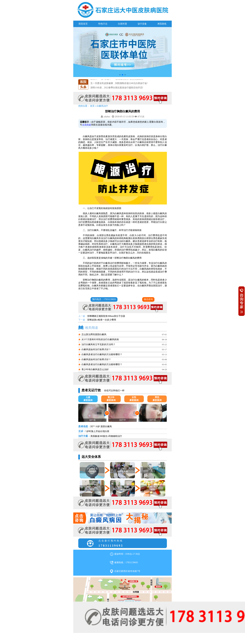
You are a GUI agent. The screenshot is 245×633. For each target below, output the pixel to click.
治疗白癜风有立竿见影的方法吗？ (98, 344)
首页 (92, 106)
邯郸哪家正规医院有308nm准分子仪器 (106, 316)
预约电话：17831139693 (104, 299)
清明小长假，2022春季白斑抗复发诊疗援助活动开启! (116, 87)
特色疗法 (102, 24)
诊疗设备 (142, 24)
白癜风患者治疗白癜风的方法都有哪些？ (102, 354)
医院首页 (83, 24)
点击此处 (86, 125)
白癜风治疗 (102, 106)
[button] (120, 74)
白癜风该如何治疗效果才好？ (96, 349)
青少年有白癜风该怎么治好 (95, 369)
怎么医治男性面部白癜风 (94, 334)
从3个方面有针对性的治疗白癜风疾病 (100, 339)
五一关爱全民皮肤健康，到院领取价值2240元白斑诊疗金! (119, 83)
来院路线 (161, 24)
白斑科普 (122, 24)
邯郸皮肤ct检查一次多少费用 (101, 320)
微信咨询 (148, 299)
